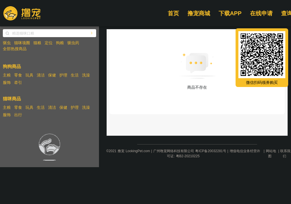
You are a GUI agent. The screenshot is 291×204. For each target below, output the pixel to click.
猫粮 (37, 43)
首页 (173, 13)
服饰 (7, 82)
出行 (18, 114)
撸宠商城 (198, 13)
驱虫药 (73, 43)
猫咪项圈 (22, 43)
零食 (18, 75)
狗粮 (60, 43)
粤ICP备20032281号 (210, 151)
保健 (52, 75)
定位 (49, 43)
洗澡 (86, 75)
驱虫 (7, 43)
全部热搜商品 (15, 48)
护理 (63, 75)
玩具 (29, 75)
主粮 (7, 75)
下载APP (230, 13)
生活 (75, 75)
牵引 (18, 82)
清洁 (41, 75)
